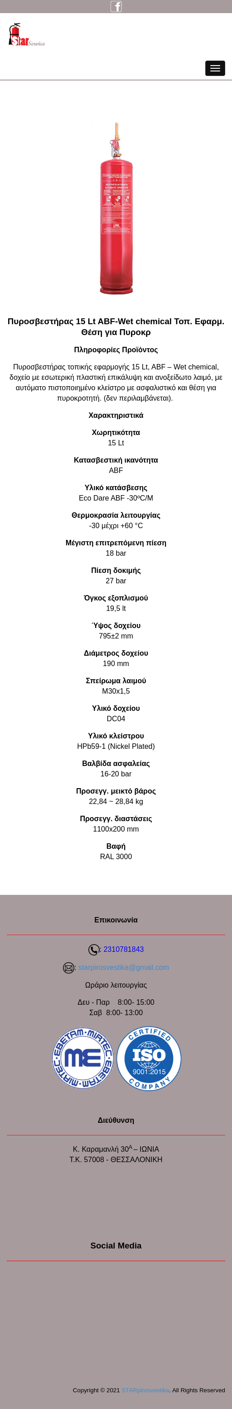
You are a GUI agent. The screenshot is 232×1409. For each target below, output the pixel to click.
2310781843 (123, 949)
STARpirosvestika (145, 1390)
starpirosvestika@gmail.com (123, 967)
